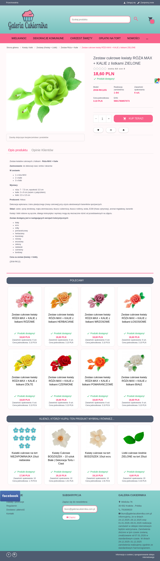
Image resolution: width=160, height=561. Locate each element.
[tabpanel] (80, 213)
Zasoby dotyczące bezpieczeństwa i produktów (28, 137)
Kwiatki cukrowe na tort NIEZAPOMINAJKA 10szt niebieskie (24, 456)
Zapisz (71, 517)
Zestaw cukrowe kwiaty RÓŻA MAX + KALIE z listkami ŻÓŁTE (25, 381)
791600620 (125, 509)
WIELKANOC (19, 38)
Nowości (133, 38)
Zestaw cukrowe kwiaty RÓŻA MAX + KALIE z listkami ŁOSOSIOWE (134, 318)
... (147, 38)
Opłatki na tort (110, 38)
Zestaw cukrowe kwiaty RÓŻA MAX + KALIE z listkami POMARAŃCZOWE (97, 381)
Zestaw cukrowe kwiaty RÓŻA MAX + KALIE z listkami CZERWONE (61, 381)
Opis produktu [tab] (18, 150)
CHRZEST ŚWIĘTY (81, 38)
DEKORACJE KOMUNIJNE (48, 38)
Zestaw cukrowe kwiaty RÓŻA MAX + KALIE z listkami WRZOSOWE (98, 318)
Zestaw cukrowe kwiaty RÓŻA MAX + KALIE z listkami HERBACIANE (61, 318)
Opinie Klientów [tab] (42, 150)
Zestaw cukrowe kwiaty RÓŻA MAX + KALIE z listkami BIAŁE (134, 381)
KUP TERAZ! (133, 118)
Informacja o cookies (124, 555)
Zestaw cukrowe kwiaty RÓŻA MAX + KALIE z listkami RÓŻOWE (25, 318)
